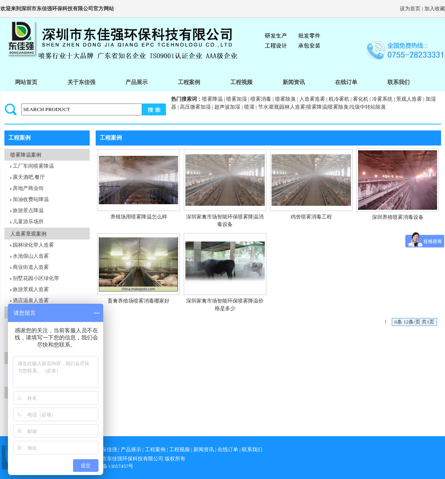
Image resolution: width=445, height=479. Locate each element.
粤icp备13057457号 (112, 466)
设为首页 (410, 8)
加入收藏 (434, 8)
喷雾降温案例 (25, 155)
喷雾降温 (212, 99)
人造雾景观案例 (28, 234)
